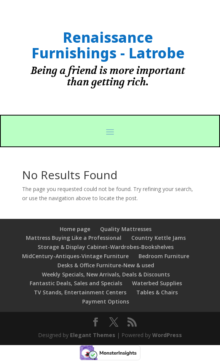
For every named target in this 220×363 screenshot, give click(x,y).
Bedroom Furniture (164, 256)
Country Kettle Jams (158, 237)
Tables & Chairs (157, 292)
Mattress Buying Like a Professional (73, 237)
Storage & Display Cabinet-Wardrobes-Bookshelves (106, 247)
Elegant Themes (92, 335)
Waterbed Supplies (157, 283)
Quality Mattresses (125, 229)
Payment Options (105, 301)
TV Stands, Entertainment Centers (80, 292)
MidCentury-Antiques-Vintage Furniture (75, 256)
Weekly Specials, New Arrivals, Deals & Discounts (106, 274)
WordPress (167, 335)
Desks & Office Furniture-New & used (105, 265)
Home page (75, 229)
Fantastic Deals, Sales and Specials (76, 283)
